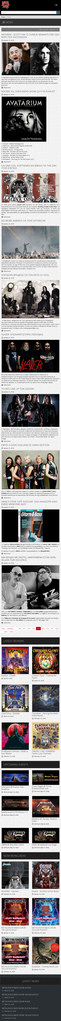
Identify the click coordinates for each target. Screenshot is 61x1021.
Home (3, 17)
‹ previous (10, 628)
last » (11, 632)
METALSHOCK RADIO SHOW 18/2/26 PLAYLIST (13, 967)
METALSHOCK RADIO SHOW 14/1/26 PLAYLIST (13, 928)
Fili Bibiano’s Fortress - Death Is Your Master (14, 752)
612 (29, 628)
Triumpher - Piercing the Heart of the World (45, 714)
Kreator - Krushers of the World (45, 891)
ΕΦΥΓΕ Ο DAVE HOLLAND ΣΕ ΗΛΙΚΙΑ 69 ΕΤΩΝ (25, 445)
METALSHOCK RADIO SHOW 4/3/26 (16, 1001)
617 (52, 628)
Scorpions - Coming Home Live (45, 966)
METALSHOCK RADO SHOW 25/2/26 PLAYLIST (44, 928)
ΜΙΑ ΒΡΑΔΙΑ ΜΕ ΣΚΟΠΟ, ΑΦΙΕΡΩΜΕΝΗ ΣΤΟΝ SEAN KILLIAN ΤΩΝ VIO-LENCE (28, 559)
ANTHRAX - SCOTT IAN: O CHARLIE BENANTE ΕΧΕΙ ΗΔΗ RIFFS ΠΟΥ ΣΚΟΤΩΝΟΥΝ (30, 36)
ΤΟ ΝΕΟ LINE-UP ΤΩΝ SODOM (17, 388)
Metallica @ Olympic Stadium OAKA (44, 819)
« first (3, 628)
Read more (7, 87)
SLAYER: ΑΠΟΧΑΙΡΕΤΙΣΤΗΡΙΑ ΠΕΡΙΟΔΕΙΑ (22, 334)
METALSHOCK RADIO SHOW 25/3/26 (16, 988)
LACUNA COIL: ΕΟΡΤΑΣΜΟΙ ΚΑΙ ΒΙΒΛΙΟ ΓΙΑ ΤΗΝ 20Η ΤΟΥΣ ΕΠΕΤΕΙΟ (28, 167)
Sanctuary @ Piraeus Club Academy (12, 788)
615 (43, 628)
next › (6, 632)
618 (57, 628)
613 (34, 628)
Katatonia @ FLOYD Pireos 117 (14, 812)
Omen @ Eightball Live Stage (44, 844)
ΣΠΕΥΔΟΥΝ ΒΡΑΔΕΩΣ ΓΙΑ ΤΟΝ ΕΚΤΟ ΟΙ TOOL (25, 275)
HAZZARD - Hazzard (10, 891)
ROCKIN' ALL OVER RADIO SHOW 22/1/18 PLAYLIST (28, 91)
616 (47, 628)
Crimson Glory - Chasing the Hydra (44, 676)
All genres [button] (53, 29)
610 (20, 628)
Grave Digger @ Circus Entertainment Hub (41, 787)
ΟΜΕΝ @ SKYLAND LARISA (12, 844)
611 (24, 628)
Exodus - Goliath (8, 675)
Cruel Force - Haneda (10, 713)
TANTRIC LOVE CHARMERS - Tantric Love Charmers (44, 752)
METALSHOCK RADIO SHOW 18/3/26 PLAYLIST (20, 994)
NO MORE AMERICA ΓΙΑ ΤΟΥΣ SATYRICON (23, 220)
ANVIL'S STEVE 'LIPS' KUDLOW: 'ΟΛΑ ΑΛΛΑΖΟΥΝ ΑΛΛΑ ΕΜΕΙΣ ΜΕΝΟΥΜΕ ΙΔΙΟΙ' (29, 503)
